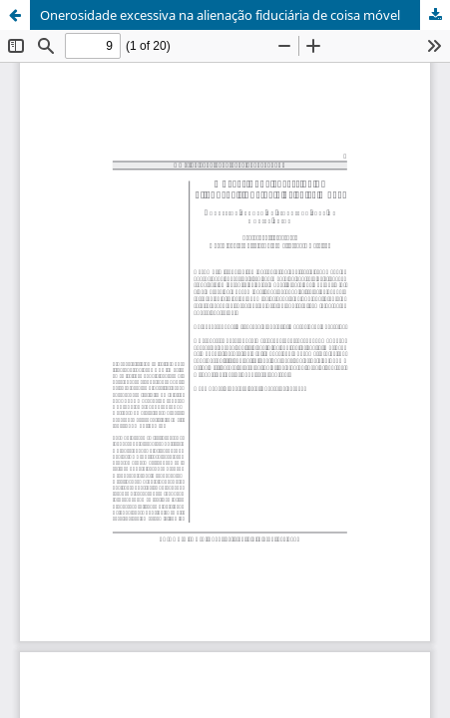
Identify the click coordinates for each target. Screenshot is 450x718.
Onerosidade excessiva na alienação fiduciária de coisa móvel (220, 15)
